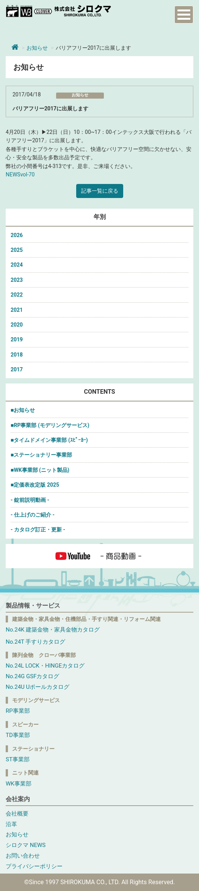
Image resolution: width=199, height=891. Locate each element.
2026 (17, 235)
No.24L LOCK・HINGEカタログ (45, 665)
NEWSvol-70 (20, 174)
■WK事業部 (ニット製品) (40, 470)
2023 (17, 280)
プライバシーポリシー (34, 866)
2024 (17, 265)
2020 (17, 325)
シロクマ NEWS (25, 845)
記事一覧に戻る (99, 191)
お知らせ (37, 48)
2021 (17, 310)
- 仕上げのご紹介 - (33, 515)
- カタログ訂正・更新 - (38, 529)
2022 (17, 295)
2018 (17, 355)
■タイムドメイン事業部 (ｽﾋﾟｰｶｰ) (49, 440)
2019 (17, 339)
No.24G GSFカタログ (32, 676)
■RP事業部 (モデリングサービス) (50, 425)
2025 (17, 250)
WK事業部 (18, 783)
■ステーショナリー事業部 (41, 455)
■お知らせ (23, 410)
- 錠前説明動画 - (30, 500)
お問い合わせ (23, 855)
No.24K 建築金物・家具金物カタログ (53, 629)
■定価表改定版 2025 (35, 485)
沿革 (11, 824)
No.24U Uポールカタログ (37, 687)
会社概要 (17, 813)
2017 (17, 369)
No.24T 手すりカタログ (35, 641)
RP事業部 (18, 710)
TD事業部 (18, 735)
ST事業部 (18, 759)
